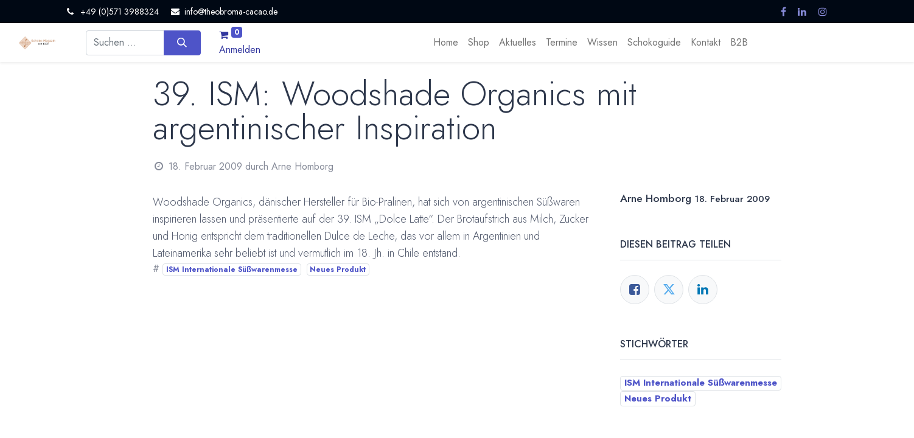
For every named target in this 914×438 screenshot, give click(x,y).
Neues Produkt (338, 269)
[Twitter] (668, 289)
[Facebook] (634, 289)
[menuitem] (445, 42)
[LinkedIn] (702, 289)
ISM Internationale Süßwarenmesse (232, 269)
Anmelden (239, 50)
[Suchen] (182, 42)
